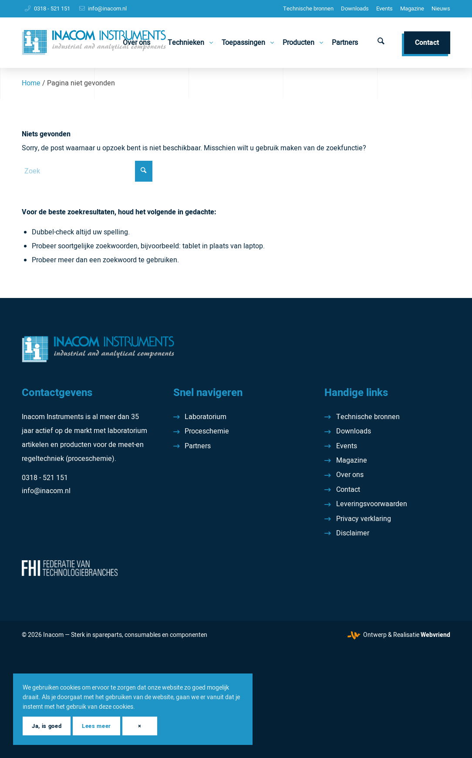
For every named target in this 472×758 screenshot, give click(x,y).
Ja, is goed (46, 726)
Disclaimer (352, 533)
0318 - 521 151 (52, 8)
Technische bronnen (308, 8)
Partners (198, 446)
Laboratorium (205, 417)
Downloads (355, 8)
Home (31, 83)
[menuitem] (308, 8)
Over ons (350, 475)
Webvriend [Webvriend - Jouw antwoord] (435, 635)
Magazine (412, 8)
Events (384, 8)
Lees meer (96, 726)
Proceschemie (207, 431)
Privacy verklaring (363, 519)
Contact (348, 489)
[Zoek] (381, 42)
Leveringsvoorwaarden (371, 504)
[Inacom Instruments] (94, 42)
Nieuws (441, 8)
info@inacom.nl (107, 8)
